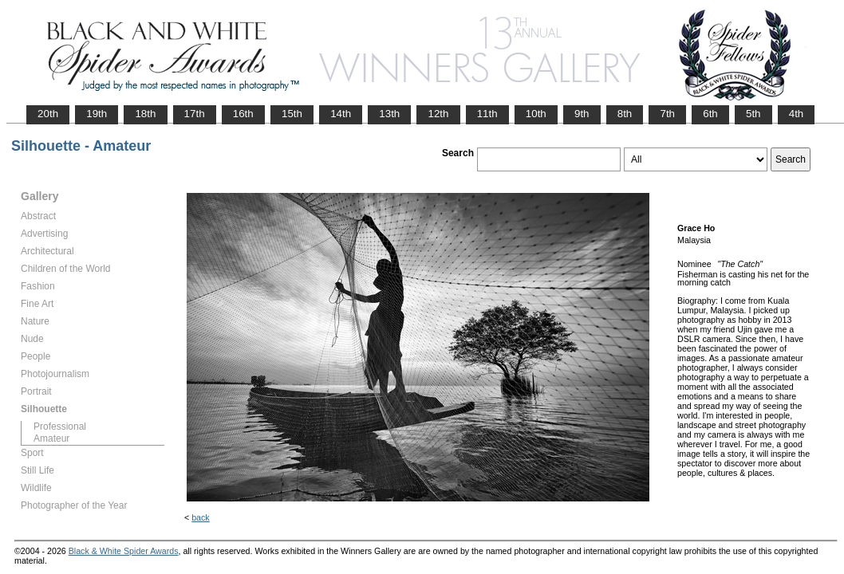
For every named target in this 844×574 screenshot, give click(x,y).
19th (96, 114)
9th (582, 114)
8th (625, 114)
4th (796, 114)
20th (48, 114)
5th (753, 114)
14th (340, 114)
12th (438, 114)
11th (487, 114)
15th (292, 114)
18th (145, 114)
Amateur (51, 438)
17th (195, 114)
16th (243, 114)
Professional (60, 426)
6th (710, 114)
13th (389, 114)
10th (536, 114)
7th (667, 114)
